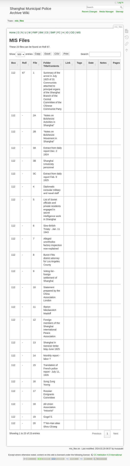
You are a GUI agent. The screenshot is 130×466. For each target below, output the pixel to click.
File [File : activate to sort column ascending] (35, 62)
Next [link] (115, 433)
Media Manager (106, 11)
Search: (101, 54)
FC (58, 32)
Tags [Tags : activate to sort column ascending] (79, 62)
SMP (52, 32)
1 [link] (107, 433)
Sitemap (119, 11)
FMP (34, 32)
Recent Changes (89, 11)
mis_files (19, 21)
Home (12, 32)
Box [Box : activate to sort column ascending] (13, 62)
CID (72, 32)
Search (121, 7)
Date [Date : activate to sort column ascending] (91, 62)
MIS (78, 32)
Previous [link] (96, 433)
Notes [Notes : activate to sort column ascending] (103, 62)
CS (46, 32)
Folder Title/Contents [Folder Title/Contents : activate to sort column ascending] (51, 64)
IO (67, 32)
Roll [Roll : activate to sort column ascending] (24, 62)
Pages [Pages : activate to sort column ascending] (116, 62)
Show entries (21, 54)
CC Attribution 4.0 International (108, 455)
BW (41, 32)
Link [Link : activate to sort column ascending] (68, 62)
